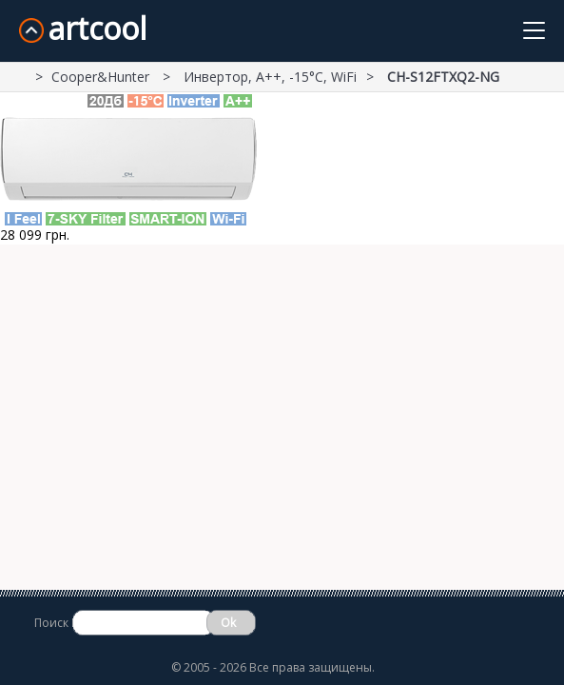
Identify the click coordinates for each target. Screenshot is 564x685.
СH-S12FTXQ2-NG (443, 77)
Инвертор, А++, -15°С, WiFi (270, 77)
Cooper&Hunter (102, 77)
